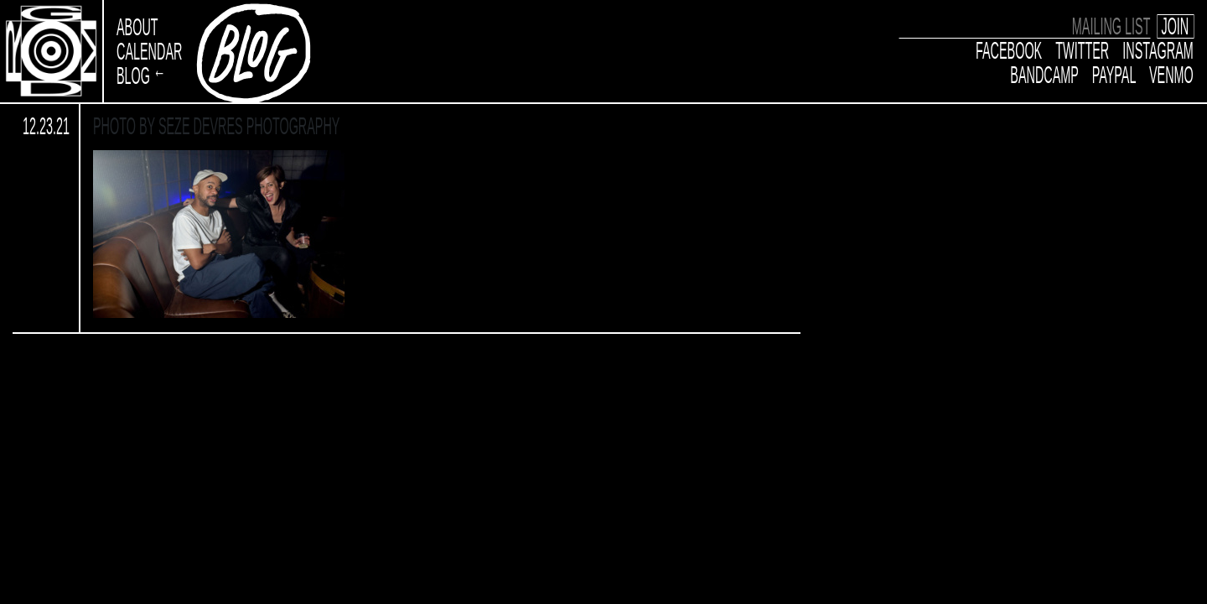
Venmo (1171, 75)
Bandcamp (1045, 75)
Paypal (1114, 75)
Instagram (1158, 51)
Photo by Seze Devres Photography (216, 125)
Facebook (1009, 51)
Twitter (1083, 51)
